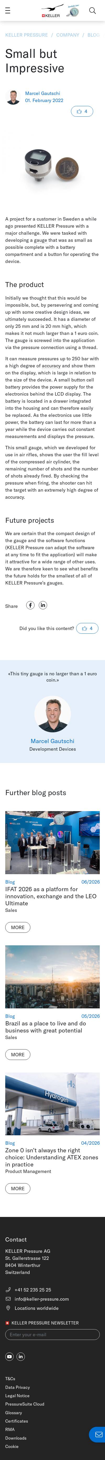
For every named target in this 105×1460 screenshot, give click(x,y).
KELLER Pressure (27, 35)
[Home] (52, 10)
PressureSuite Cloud (24, 1404)
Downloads (15, 1438)
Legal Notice (17, 1395)
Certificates (16, 1421)
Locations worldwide (32, 1308)
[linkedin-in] (20, 1356)
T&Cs (10, 1378)
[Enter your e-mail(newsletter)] (52, 1334)
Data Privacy (17, 1387)
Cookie (12, 1446)
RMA (10, 1429)
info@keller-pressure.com (37, 1299)
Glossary (13, 1412)
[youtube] (9, 1356)
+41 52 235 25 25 (28, 1290)
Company (67, 35)
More (18, 927)
